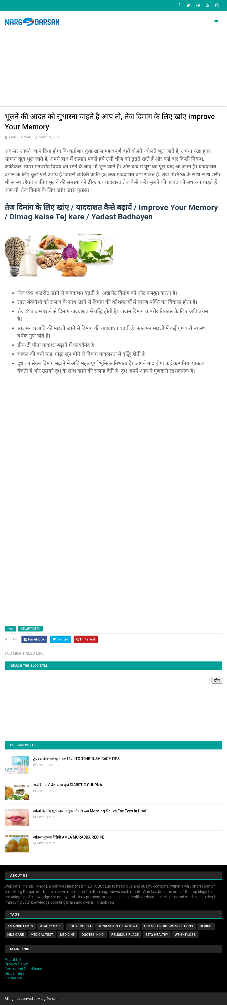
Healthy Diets (30, 628)
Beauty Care (51, 926)
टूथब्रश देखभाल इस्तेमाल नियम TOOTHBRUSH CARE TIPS (76, 759)
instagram (13, 978)
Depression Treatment (117, 926)
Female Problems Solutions (168, 926)
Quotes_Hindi (93, 935)
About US (13, 959)
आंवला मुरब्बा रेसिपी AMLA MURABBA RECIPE (68, 837)
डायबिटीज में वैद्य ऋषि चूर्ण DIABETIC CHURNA (67, 785)
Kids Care (15, 935)
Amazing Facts (20, 926)
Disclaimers (14, 973)
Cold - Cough (79, 926)
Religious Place (125, 935)
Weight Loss (185, 935)
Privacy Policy (16, 964)
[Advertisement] (114, 68)
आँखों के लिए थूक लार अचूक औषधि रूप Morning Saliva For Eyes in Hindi (90, 811)
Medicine (67, 935)
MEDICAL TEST (42, 935)
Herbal (206, 926)
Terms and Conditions (23, 969)
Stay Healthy (157, 935)
